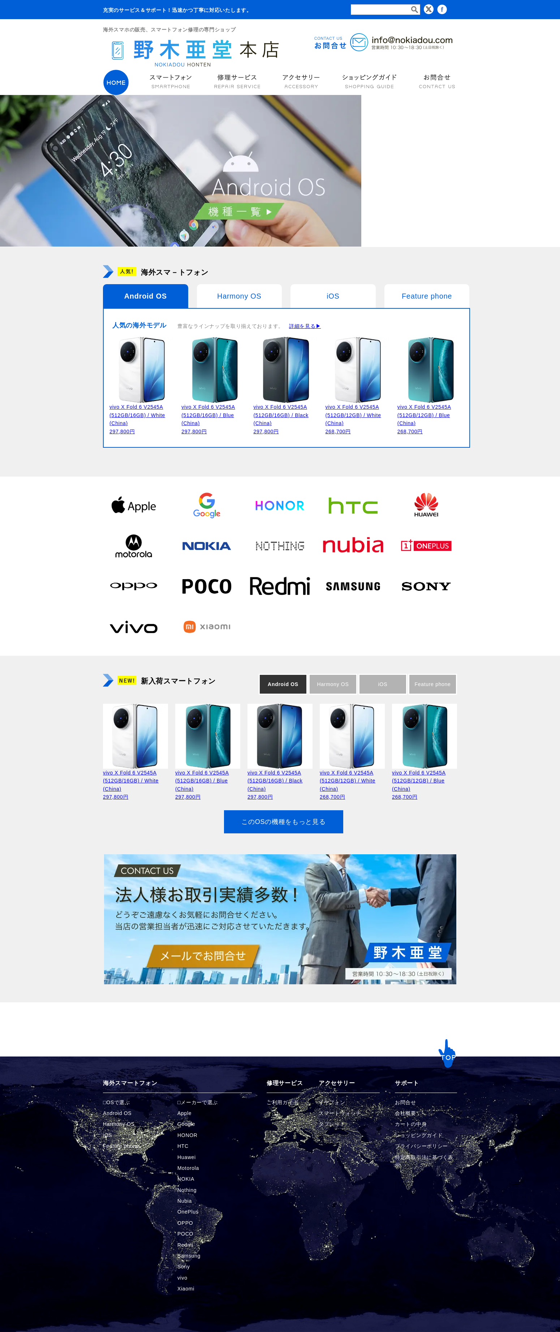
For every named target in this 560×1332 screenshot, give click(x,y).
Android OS (145, 296)
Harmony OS (239, 296)
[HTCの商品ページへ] (353, 505)
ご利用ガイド (282, 1102)
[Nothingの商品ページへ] (280, 545)
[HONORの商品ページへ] (280, 505)
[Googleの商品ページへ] (206, 505)
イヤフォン (332, 1102)
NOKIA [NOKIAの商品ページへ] (185, 1179)
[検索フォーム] (385, 9)
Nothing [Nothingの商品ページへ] (187, 1190)
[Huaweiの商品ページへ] (426, 505)
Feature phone (427, 296)
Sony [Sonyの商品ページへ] (183, 1267)
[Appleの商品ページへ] (133, 505)
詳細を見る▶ (305, 326)
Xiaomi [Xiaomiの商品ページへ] (185, 1289)
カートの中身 (411, 1124)
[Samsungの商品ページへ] (353, 586)
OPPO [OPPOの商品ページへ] (185, 1223)
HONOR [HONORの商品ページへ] (187, 1135)
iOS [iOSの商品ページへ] (107, 1135)
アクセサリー (337, 1083)
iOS (333, 296)
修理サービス (285, 1083)
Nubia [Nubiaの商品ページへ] (184, 1201)
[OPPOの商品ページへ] (133, 586)
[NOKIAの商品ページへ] (206, 545)
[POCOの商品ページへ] (206, 586)
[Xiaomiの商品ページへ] (206, 626)
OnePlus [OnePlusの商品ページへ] (188, 1212)
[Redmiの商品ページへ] (280, 586)
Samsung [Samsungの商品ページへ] (189, 1256)
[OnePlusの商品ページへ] (426, 545)
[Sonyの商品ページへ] (426, 586)
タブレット (332, 1124)
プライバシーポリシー (421, 1146)
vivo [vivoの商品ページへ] (182, 1278)
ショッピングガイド (419, 1135)
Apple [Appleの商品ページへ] (184, 1113)
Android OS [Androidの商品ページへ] (117, 1113)
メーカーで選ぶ (199, 1102)
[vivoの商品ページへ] (133, 626)
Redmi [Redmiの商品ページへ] (185, 1245)
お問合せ (405, 1102)
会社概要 (405, 1113)
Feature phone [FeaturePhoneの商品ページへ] (121, 1146)
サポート (407, 1083)
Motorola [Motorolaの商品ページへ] (188, 1168)
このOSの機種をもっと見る (283, 821)
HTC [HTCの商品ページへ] (183, 1146)
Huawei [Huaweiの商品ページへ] (186, 1157)
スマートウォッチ (340, 1113)
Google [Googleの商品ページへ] (186, 1124)
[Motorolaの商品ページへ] (133, 545)
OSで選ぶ (118, 1102)
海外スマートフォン (130, 1083)
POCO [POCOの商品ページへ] (185, 1234)
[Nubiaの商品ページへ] (353, 545)
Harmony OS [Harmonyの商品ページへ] (119, 1124)
